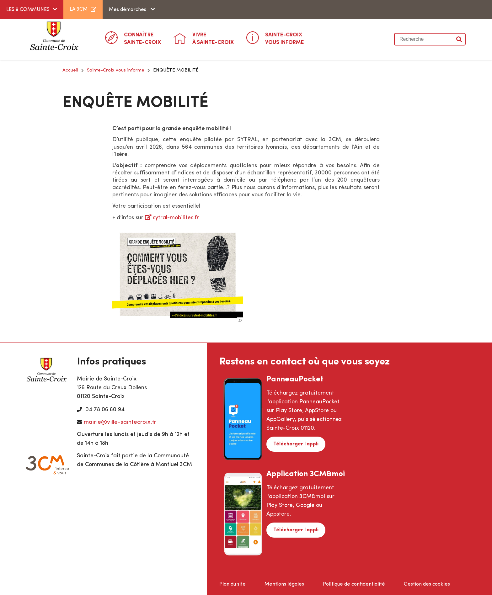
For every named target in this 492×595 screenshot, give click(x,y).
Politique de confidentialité (354, 584)
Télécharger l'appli (295, 444)
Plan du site (232, 584)
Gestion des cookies (427, 584)
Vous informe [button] (284, 38)
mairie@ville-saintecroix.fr (120, 422)
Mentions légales (284, 584)
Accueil (70, 70)
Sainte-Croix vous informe (115, 70)
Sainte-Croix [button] (142, 38)
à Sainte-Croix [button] (213, 38)
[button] (177, 274)
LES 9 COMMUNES (28, 9)
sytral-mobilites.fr (176, 218)
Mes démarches (128, 9)
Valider (459, 39)
